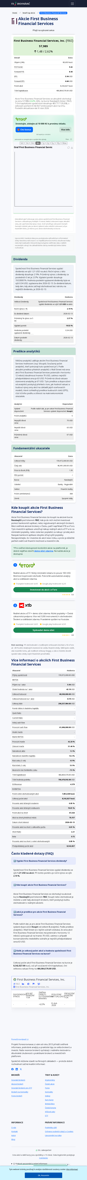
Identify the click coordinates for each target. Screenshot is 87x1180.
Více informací (72, 1169)
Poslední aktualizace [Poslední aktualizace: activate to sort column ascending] (57, 995)
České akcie (49, 1084)
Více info (65, 129)
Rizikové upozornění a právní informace (30, 1163)
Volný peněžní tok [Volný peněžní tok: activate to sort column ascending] (30, 995)
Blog (13, 1139)
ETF (46, 1115)
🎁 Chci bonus (24, 129)
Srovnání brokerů (18, 1080)
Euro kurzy (49, 1100)
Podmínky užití (51, 1127)
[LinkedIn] (17, 1069)
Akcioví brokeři (17, 1084)
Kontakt (14, 1131)
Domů (14, 13)
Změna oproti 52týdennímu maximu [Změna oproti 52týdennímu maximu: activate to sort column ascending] (44, 995)
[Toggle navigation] (72, 3)
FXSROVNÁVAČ (20, 3)
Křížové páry (50, 1111)
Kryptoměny (50, 1080)
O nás (13, 1127)
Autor (13, 1135)
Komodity (49, 1092)
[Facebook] (12, 1069)
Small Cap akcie (29, 13)
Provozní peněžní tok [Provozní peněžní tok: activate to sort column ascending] (69, 995)
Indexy (47, 1096)
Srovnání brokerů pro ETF (21, 1088)
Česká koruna (50, 1108)
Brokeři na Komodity (19, 1092)
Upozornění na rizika (53, 1135)
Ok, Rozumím (43, 1175)
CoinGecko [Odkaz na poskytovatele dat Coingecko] (43, 1158)
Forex (47, 1088)
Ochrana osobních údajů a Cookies (59, 1131)
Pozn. (67, 139)
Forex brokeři (16, 1096)
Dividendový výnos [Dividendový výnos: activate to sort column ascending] (18, 995)
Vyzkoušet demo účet (43, 630)
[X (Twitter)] (21, 1069)
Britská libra (49, 1104)
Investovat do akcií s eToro (43, 589)
